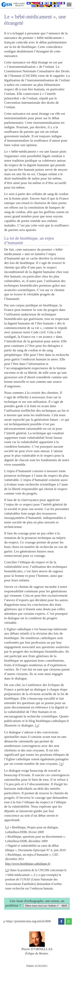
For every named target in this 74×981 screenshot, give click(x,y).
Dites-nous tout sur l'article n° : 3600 (46, 905)
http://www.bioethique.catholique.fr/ (28, 863)
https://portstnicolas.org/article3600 (27, 921)
